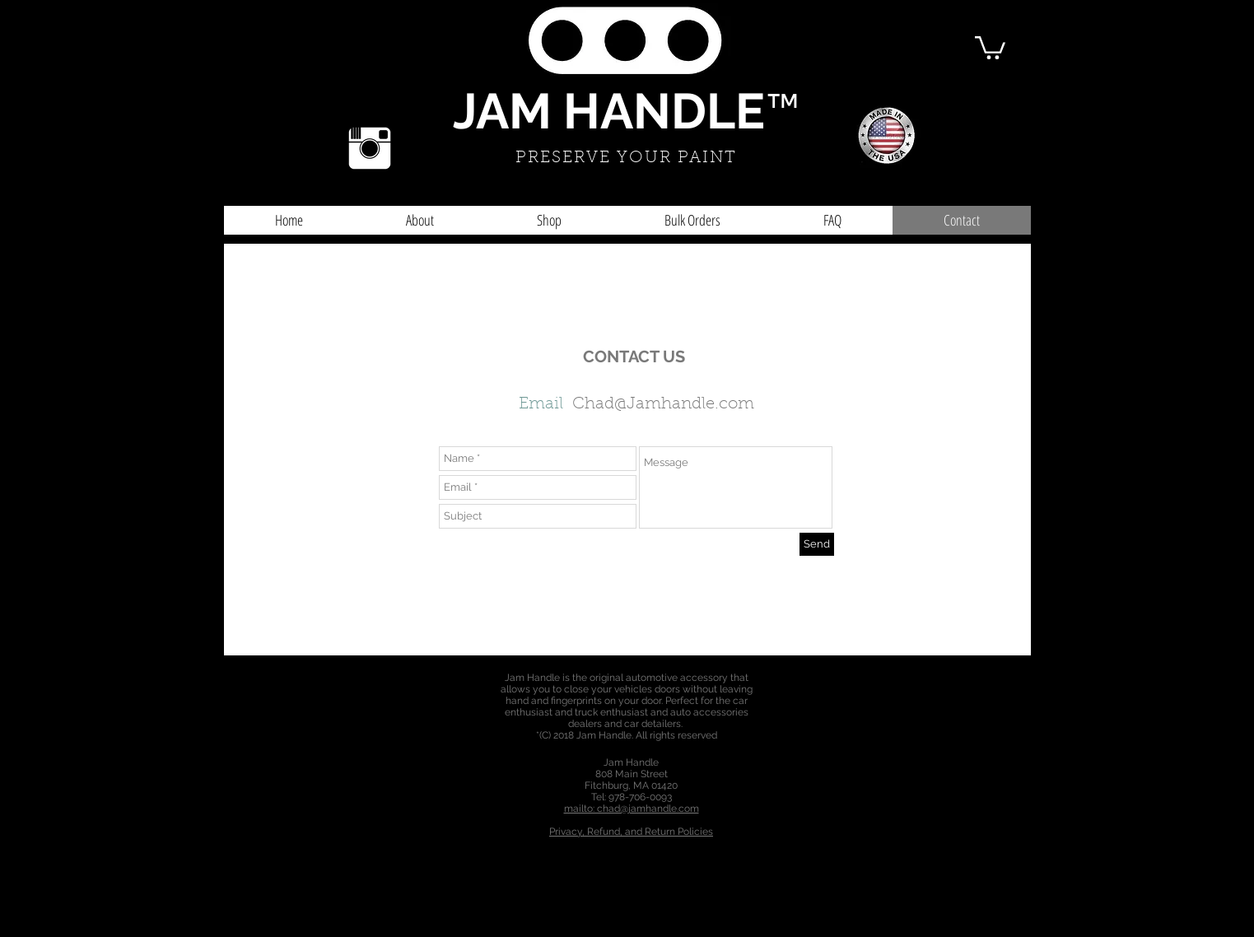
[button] (990, 46)
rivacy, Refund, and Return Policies (634, 831)
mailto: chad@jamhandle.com (631, 808)
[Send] (816, 544)
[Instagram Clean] (369, 148)
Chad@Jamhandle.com (663, 404)
